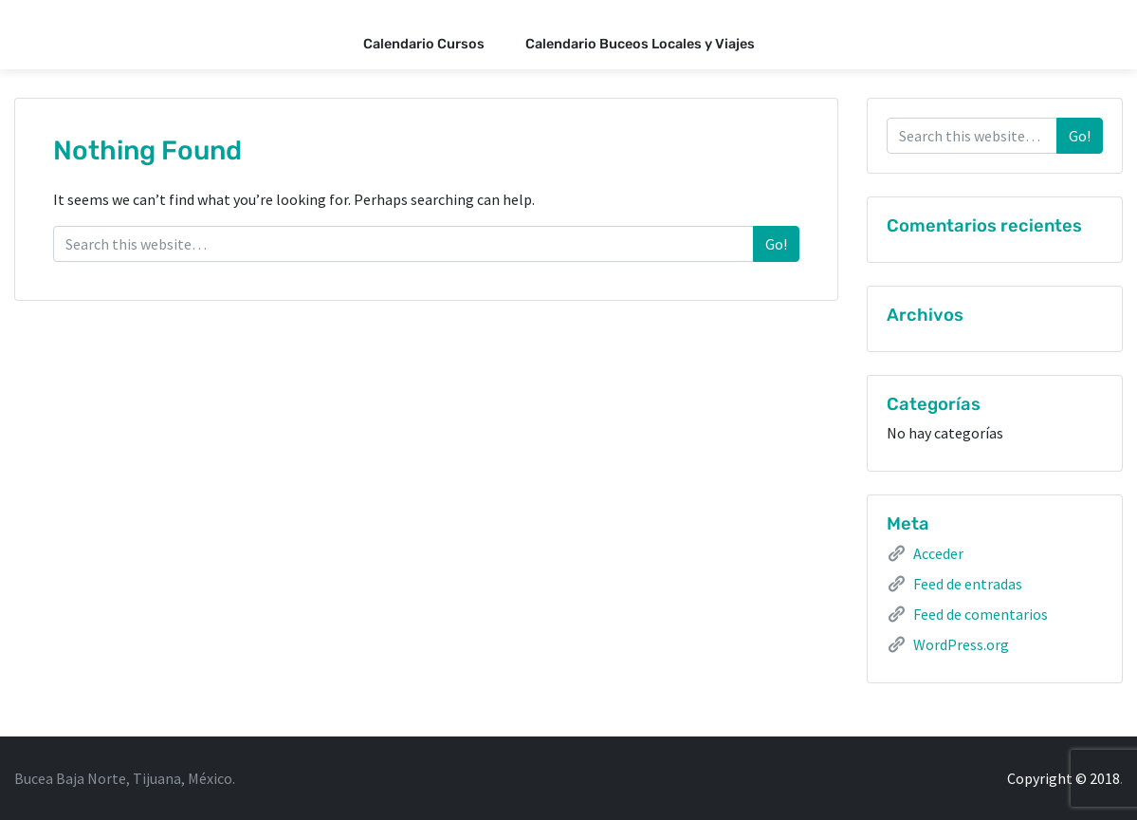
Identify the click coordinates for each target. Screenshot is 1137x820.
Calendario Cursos (424, 44)
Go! (776, 243)
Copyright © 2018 (1063, 778)
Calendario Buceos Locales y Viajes (640, 44)
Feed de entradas (967, 583)
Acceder (938, 553)
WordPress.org (961, 644)
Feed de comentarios (980, 614)
